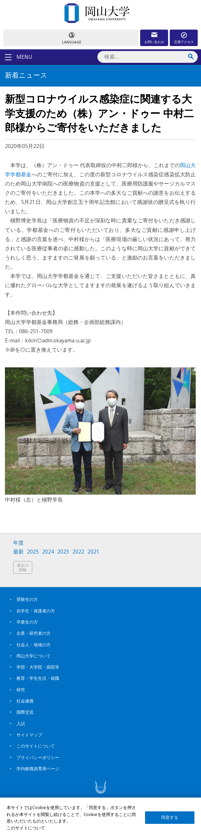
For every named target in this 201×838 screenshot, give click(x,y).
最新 (18, 552)
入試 (20, 724)
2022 (78, 552)
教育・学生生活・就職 (37, 678)
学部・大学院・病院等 (37, 667)
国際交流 (25, 712)
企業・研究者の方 (33, 633)
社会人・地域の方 (33, 645)
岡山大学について (33, 656)
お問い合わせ (154, 41)
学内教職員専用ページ (37, 769)
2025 (33, 552)
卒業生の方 (27, 622)
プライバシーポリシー (37, 757)
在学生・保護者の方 (35, 611)
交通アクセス (184, 41)
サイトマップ (29, 735)
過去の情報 (23, 567)
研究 (20, 690)
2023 (63, 552)
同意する (169, 817)
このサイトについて (35, 746)
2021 (93, 552)
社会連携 (25, 701)
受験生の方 (27, 599)
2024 (48, 552)
